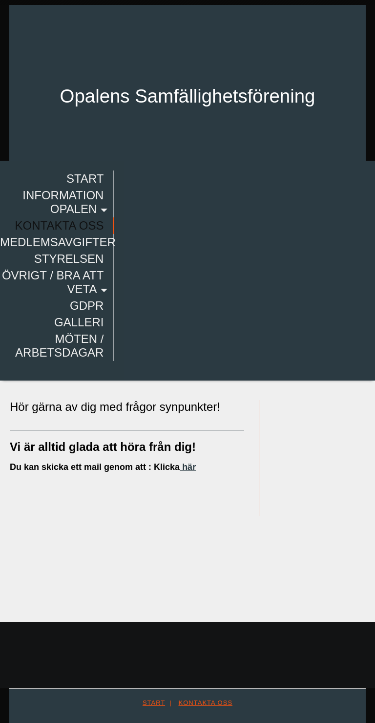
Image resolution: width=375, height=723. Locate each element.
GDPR (86, 305)
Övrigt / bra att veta (52, 282)
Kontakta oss (58, 225)
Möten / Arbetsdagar (58, 345)
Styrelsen (68, 258)
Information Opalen (62, 202)
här (188, 467)
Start (84, 178)
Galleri (78, 322)
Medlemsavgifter (57, 242)
